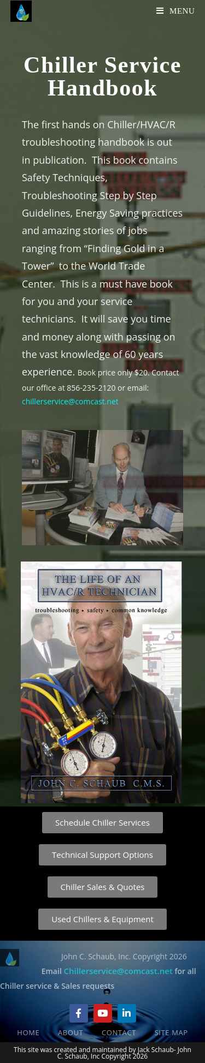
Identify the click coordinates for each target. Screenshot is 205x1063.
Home (28, 1032)
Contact (119, 1032)
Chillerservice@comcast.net (117, 970)
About (70, 1032)
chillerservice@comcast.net (71, 401)
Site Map (171, 1032)
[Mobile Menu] (175, 11)
